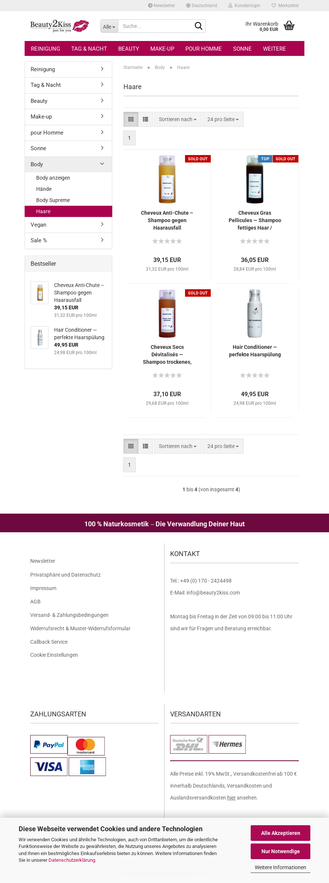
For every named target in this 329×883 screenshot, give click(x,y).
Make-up (162, 48)
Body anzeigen (53, 178)
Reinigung (45, 48)
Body (37, 164)
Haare (43, 211)
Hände (43, 189)
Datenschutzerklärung (71, 860)
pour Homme (203, 48)
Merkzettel (285, 5)
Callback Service (49, 642)
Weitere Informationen (280, 867)
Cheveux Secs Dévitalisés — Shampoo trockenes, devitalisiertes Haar (167, 355)
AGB (35, 602)
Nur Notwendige (280, 851)
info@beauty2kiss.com (213, 593)
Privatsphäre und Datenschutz (65, 575)
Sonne (242, 48)
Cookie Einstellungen (54, 655)
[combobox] (177, 119)
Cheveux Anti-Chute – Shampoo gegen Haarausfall (167, 220)
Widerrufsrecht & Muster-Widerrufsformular (80, 628)
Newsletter (161, 5)
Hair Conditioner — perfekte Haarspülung (255, 350)
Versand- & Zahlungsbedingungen (69, 615)
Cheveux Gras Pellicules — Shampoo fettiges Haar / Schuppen (255, 220)
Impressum (43, 588)
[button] (202, 5)
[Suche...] (109, 26)
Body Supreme (53, 200)
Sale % (39, 240)
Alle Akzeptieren (280, 833)
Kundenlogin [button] (244, 5)
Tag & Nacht (89, 48)
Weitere (274, 48)
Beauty (128, 48)
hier (231, 798)
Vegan (38, 224)
